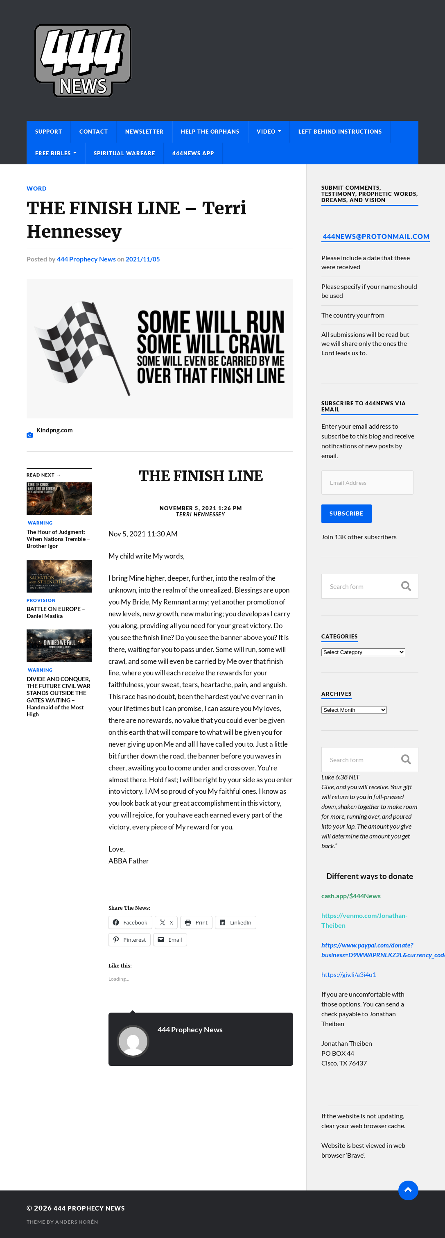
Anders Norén (76, 1222)
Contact (93, 131)
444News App (193, 153)
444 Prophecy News (86, 259)
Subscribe (347, 513)
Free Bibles (53, 153)
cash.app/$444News (351, 896)
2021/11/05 (143, 259)
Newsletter (144, 131)
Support (48, 131)
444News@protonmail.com (376, 236)
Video (266, 131)
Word (37, 188)
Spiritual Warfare (124, 153)
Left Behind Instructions (340, 131)
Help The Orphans (210, 131)
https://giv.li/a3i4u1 (348, 974)
